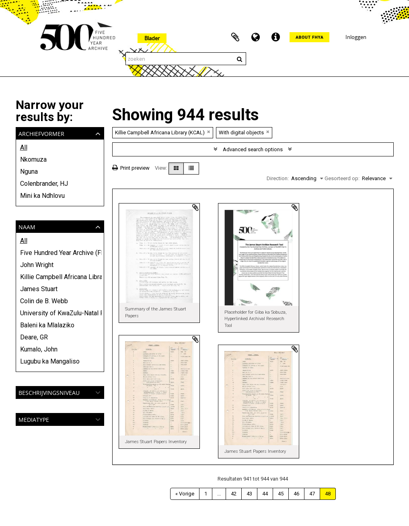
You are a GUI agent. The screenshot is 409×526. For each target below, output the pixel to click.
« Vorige (184, 494)
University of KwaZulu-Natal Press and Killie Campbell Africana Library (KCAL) (60, 313)
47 (312, 494)
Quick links (275, 37)
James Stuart (39, 289)
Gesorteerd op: (342, 178)
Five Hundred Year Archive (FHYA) (60, 253)
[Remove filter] (208, 132)
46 (296, 494)
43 (249, 494)
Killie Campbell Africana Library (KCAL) (60, 277)
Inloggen (355, 37)
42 (233, 494)
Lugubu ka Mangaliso (50, 361)
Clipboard (235, 37)
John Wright (36, 265)
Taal (255, 37)
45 (281, 494)
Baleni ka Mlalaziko (47, 325)
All (23, 147)
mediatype (33, 418)
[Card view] (176, 168)
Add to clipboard (195, 207)
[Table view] (191, 168)
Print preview (131, 168)
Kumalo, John (39, 349)
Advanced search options (253, 149)
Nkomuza (33, 159)
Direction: (278, 178)
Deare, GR (34, 337)
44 (265, 494)
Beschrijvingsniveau (49, 391)
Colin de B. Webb (44, 301)
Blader (152, 38)
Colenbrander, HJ (44, 183)
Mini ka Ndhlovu (42, 195)
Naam (26, 226)
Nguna (29, 171)
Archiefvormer (41, 132)
